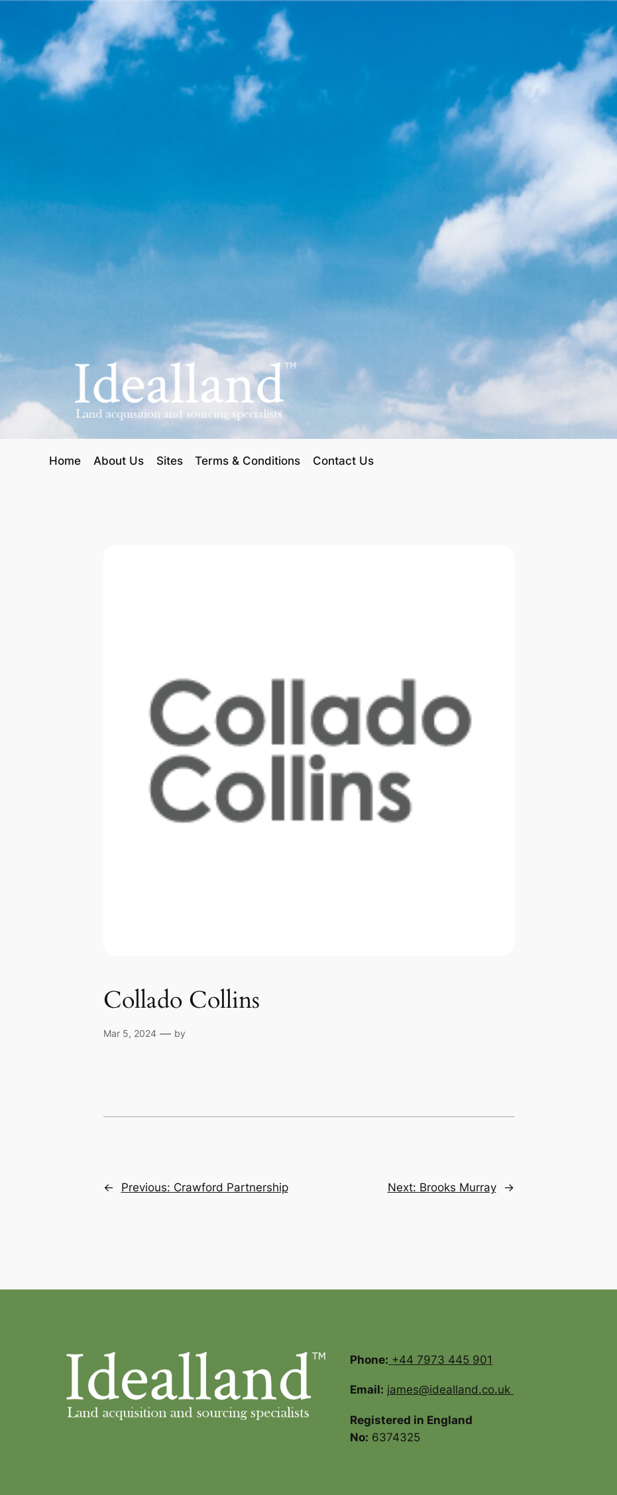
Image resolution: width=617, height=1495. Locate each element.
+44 (404, 1359)
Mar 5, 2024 (129, 1033)
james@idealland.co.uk (450, 1389)
